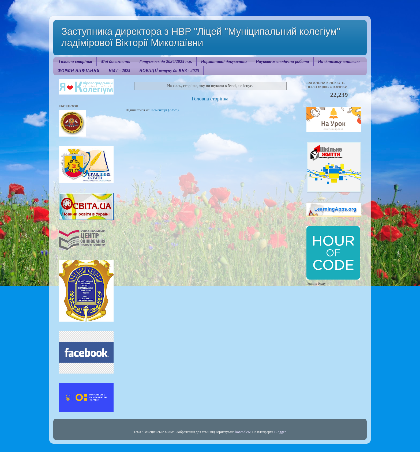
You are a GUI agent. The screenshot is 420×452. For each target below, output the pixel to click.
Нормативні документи (224, 61)
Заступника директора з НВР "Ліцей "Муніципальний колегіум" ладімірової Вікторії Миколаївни (200, 37)
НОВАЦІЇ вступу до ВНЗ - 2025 (169, 70)
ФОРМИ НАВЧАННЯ (79, 70)
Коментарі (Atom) (165, 110)
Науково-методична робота (282, 61)
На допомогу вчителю (339, 61)
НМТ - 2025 (119, 70)
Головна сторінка (75, 61)
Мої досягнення (115, 61)
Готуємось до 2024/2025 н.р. (165, 61)
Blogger (280, 432)
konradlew (242, 432)
